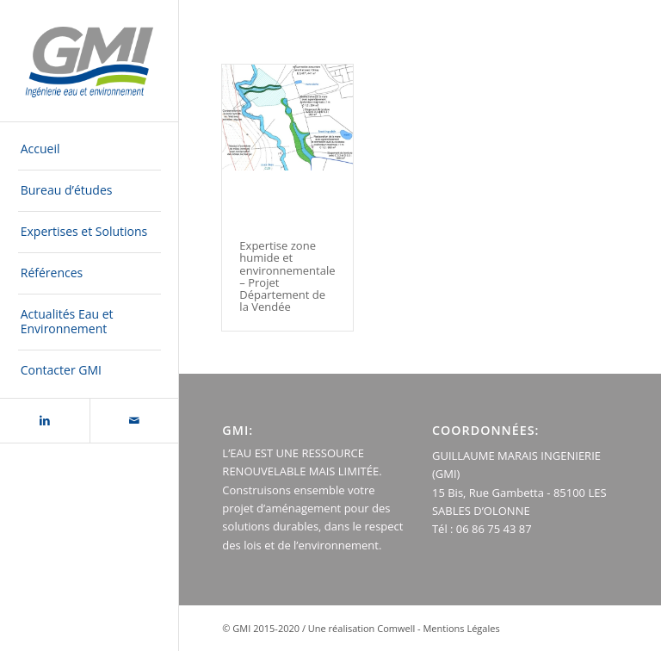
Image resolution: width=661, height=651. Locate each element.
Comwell (396, 628)
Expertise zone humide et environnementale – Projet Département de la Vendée (287, 276)
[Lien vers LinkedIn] (45, 421)
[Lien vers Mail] (134, 421)
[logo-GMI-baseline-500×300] (89, 61)
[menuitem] (89, 149)
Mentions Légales (461, 628)
